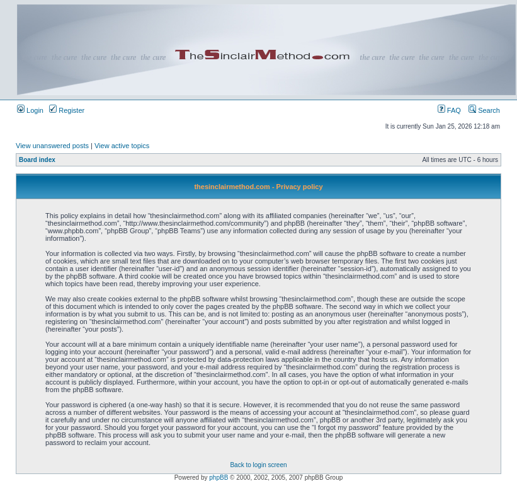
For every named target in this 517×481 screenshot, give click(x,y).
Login (30, 110)
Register (66, 110)
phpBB (218, 477)
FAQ (449, 110)
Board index (37, 159)
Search (484, 110)
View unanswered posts (52, 145)
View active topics (121, 145)
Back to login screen (258, 464)
